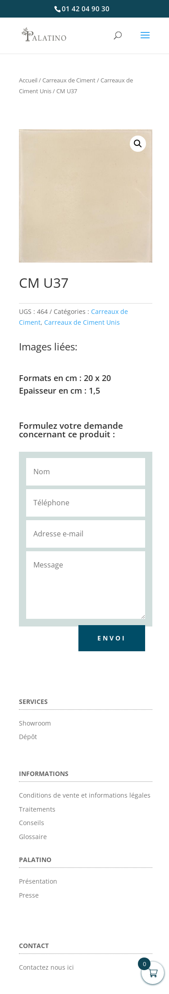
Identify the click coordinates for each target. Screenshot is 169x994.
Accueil (28, 80)
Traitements (37, 809)
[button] (138, 144)
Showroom (35, 723)
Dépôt (28, 736)
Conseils (31, 822)
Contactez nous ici (46, 967)
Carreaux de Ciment (69, 80)
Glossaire (33, 836)
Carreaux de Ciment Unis (82, 322)
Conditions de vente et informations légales (85, 795)
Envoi (111, 638)
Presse (29, 895)
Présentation (38, 881)
